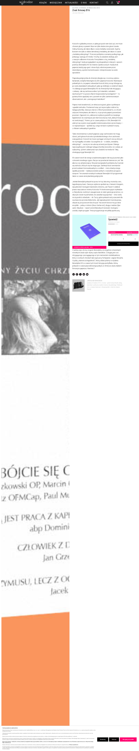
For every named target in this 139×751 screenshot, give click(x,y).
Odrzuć (114, 739)
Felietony (75, 7)
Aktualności (71, 3)
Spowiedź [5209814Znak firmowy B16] (112, 219)
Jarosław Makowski (78, 13)
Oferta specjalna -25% (83, 247)
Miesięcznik (56, 3)
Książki (43, 3)
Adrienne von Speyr (114, 222)
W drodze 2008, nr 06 (93, 7)
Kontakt (94, 3)
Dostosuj (103, 739)
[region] (69, 738)
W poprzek (83, 7)
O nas (84, 3)
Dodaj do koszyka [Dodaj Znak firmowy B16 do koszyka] (123, 244)
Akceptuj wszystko (128, 739)
